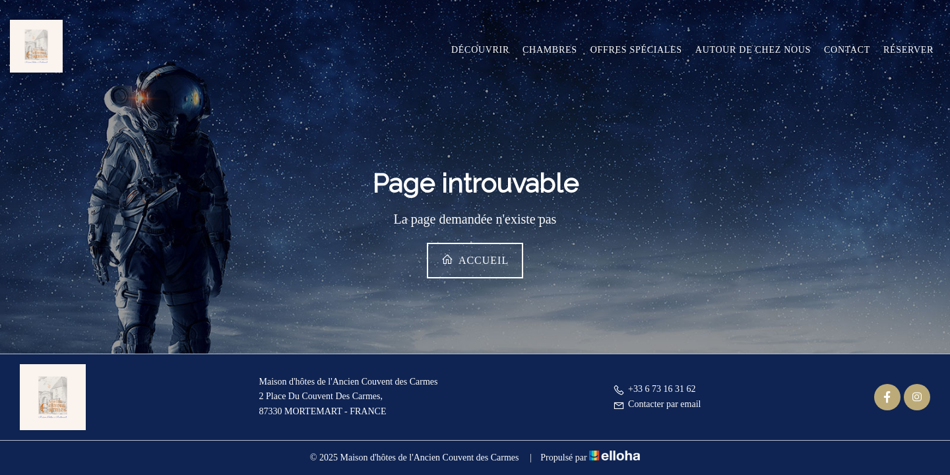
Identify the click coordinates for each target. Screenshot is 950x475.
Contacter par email (657, 404)
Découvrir (480, 50)
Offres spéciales (636, 50)
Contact (847, 50)
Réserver (908, 50)
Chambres (549, 50)
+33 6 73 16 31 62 (654, 389)
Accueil (475, 259)
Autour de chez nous (753, 50)
